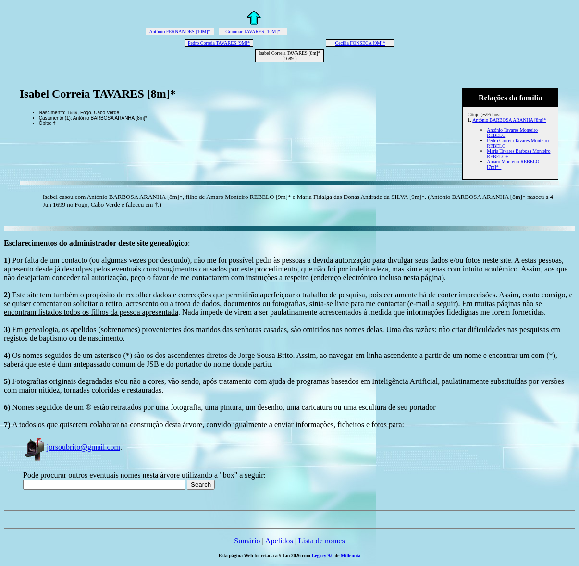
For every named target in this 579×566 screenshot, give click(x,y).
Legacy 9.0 (323, 555)
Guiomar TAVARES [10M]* (252, 31)
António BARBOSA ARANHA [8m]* (509, 120)
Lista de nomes (321, 541)
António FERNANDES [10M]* (179, 31)
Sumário (247, 541)
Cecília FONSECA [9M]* (360, 43)
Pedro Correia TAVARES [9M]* (219, 43)
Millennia (350, 555)
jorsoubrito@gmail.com (71, 447)
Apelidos (279, 541)
